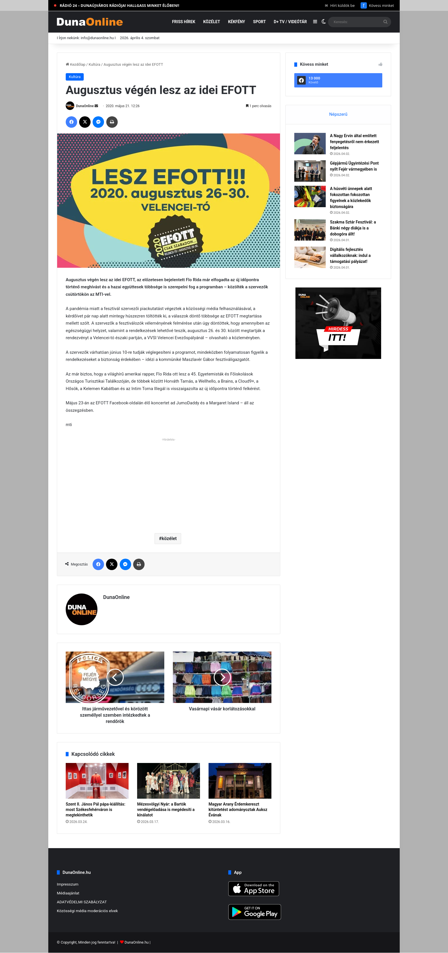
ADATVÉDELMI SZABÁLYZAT (82, 902)
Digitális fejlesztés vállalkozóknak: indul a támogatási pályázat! (350, 255)
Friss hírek (183, 21)
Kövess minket (377, 5)
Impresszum (67, 884)
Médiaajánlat (68, 893)
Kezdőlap (75, 64)
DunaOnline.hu (137, 942)
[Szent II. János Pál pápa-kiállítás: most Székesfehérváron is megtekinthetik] (97, 780)
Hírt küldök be (340, 5)
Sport (259, 21)
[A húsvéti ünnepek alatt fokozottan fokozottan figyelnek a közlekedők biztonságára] (310, 196)
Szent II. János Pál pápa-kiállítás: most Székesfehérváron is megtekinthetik (95, 809)
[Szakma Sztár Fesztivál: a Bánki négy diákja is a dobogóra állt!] (310, 230)
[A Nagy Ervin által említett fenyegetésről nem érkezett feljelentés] (310, 143)
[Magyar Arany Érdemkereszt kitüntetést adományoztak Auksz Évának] (240, 780)
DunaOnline (85, 106)
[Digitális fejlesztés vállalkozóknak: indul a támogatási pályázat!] (310, 257)
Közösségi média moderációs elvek (87, 910)
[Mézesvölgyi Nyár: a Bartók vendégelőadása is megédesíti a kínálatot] (168, 780)
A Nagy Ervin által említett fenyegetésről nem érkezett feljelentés (354, 141)
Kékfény (236, 21)
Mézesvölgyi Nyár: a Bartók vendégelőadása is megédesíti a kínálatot (166, 809)
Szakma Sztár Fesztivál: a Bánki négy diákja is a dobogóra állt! (353, 228)
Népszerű (338, 114)
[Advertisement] (168, 483)
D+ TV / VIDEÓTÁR (290, 21)
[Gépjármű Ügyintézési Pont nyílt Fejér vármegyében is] (310, 171)
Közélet (211, 21)
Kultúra (94, 64)
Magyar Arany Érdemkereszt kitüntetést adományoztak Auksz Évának (238, 809)
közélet (169, 538)
